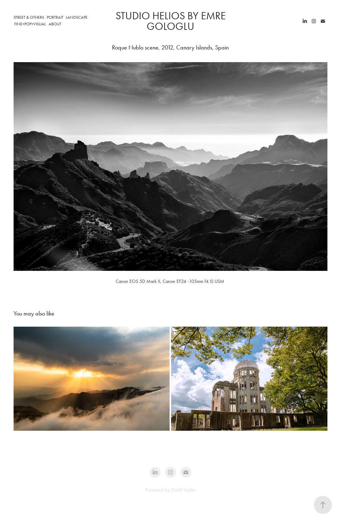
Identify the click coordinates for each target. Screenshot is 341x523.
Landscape (77, 17)
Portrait (55, 17)
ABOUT (55, 24)
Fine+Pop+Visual (30, 24)
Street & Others (29, 17)
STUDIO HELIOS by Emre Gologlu (172, 21)
